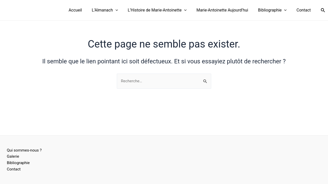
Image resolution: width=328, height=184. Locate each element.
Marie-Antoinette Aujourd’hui (227, 10)
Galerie (11, 156)
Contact (304, 10)
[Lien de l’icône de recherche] (323, 10)
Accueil (84, 10)
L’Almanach (112, 10)
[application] (122, 10)
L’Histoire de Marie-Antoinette (163, 10)
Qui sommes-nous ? (23, 149)
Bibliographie (275, 10)
